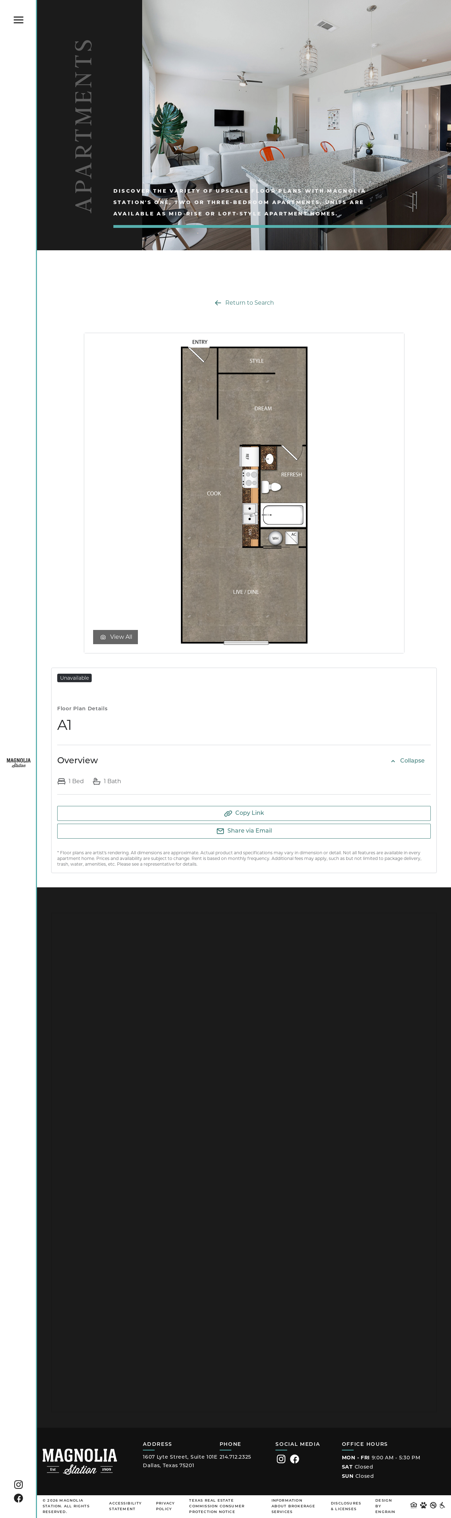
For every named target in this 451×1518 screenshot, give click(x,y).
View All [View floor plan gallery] (115, 637)
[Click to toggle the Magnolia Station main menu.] (18, 20)
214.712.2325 (235, 1457)
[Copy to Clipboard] (244, 813)
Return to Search (244, 303)
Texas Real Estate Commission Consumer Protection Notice (217, 1506)
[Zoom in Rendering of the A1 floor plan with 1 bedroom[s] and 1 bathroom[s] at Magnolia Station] (244, 493)
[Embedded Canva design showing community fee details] (244, 1162)
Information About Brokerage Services (294, 1506)
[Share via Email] (244, 831)
